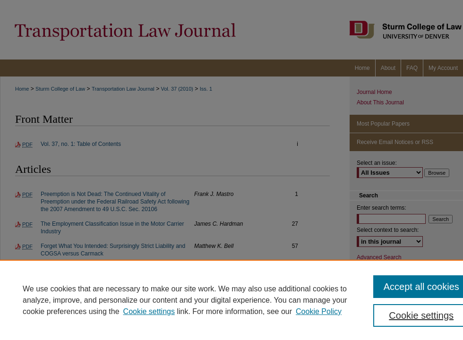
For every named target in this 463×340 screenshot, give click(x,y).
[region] (231, 300)
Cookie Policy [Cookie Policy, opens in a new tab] (319, 311)
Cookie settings (149, 311)
